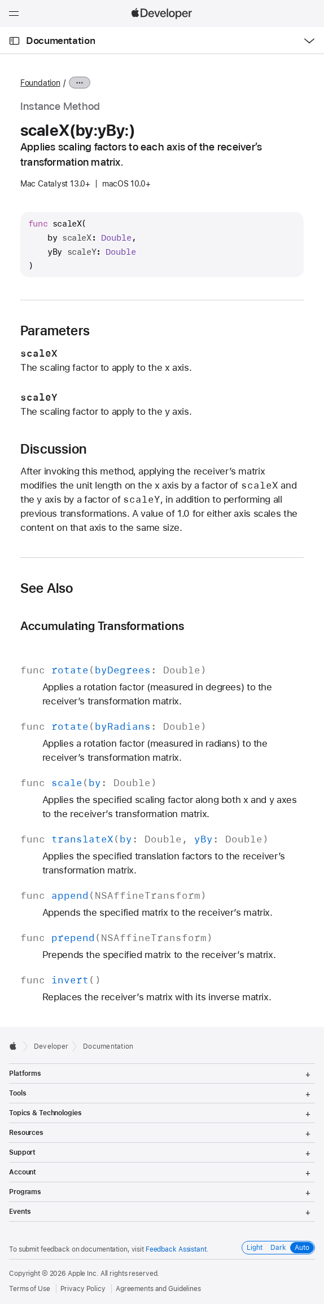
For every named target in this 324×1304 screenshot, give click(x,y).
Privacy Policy (83, 1289)
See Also (46, 588)
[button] (0, 0)
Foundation (40, 82)
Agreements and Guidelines (158, 1289)
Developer (51, 1046)
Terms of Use (29, 1289)
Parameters (55, 331)
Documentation (60, 40)
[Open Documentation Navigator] (14, 41)
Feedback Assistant (176, 1249)
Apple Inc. (83, 1274)
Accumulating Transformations (102, 626)
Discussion (53, 449)
